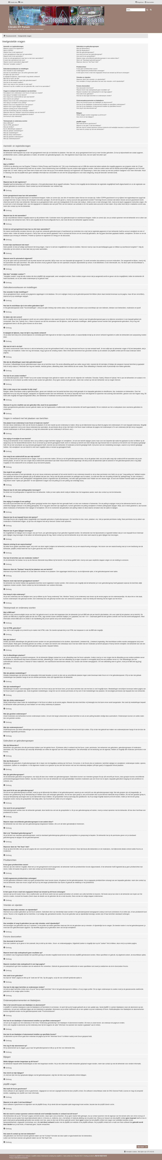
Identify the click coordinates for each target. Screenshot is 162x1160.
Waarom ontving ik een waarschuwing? (15, 108)
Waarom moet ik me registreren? (13, 48)
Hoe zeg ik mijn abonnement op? (86, 108)
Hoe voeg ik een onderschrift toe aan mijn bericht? (18, 97)
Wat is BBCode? (8, 123)
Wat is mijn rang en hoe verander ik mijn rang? (17, 84)
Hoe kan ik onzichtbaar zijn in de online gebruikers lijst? (20, 72)
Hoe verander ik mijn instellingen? (13, 70)
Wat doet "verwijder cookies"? (12, 64)
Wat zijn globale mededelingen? (13, 130)
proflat (68, 1156)
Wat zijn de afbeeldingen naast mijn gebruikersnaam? (19, 80)
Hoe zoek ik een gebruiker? (84, 94)
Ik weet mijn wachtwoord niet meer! (14, 60)
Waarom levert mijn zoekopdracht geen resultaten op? (93, 90)
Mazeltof (77, 1156)
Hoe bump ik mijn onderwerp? (12, 116)
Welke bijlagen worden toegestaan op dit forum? (91, 115)
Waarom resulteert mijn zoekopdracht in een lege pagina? (94, 92)
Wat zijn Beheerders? (83, 48)
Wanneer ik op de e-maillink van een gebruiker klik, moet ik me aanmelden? (26, 86)
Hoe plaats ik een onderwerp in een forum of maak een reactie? (23, 93)
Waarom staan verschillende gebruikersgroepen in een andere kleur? (97, 58)
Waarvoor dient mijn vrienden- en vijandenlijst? (90, 79)
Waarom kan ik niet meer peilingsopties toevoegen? (19, 100)
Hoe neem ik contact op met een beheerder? (90, 129)
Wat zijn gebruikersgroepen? (85, 52)
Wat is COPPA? (8, 50)
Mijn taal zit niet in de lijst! (11, 78)
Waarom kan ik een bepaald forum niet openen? (18, 104)
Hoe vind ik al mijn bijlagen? (85, 117)
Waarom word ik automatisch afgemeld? (15, 62)
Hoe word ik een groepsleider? (85, 56)
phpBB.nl (59, 1156)
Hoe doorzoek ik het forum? (85, 88)
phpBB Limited (78, 1091)
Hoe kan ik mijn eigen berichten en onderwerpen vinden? (94, 95)
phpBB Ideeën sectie (107, 1104)
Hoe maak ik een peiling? (11, 99)
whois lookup (138, 1116)
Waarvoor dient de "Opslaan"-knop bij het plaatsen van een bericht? (24, 112)
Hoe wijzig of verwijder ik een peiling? (15, 102)
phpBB (18, 1156)
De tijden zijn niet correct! (11, 74)
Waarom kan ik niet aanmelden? (13, 56)
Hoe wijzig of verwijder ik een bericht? (15, 95)
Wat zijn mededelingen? (10, 132)
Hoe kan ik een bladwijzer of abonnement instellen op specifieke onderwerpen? (100, 104)
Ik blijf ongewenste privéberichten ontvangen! (90, 70)
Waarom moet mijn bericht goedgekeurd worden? (18, 114)
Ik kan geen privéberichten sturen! (86, 68)
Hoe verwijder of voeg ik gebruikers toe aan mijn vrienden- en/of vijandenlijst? (100, 81)
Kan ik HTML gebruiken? (11, 125)
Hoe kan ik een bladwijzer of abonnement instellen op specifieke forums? (98, 106)
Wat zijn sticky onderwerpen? (12, 134)
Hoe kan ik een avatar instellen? (13, 82)
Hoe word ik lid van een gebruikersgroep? (89, 54)
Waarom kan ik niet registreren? (13, 52)
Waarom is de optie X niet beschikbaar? (88, 125)
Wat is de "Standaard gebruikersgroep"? (88, 60)
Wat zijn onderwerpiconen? (11, 138)
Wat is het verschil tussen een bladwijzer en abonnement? (94, 102)
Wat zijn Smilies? (8, 127)
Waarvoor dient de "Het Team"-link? (87, 62)
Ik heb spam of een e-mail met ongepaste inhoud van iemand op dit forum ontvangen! (102, 72)
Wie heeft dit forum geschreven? (86, 123)
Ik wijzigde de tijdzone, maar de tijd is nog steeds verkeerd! (21, 76)
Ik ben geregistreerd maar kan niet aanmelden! (17, 54)
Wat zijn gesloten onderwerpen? (13, 136)
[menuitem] (20, 2)
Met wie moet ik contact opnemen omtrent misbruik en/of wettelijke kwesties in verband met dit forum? (107, 127)
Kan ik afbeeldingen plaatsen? (12, 129)
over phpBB (20, 1093)
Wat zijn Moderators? (83, 50)
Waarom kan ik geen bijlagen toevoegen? (16, 106)
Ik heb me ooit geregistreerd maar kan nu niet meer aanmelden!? (23, 58)
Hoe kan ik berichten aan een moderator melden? (18, 110)
